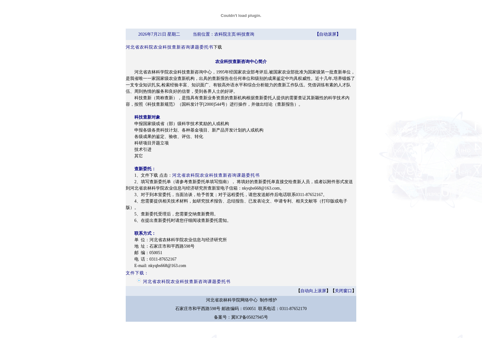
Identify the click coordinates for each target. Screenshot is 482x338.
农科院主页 (225, 34)
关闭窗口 (343, 291)
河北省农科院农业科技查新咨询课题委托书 (169, 47)
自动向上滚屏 (313, 291)
